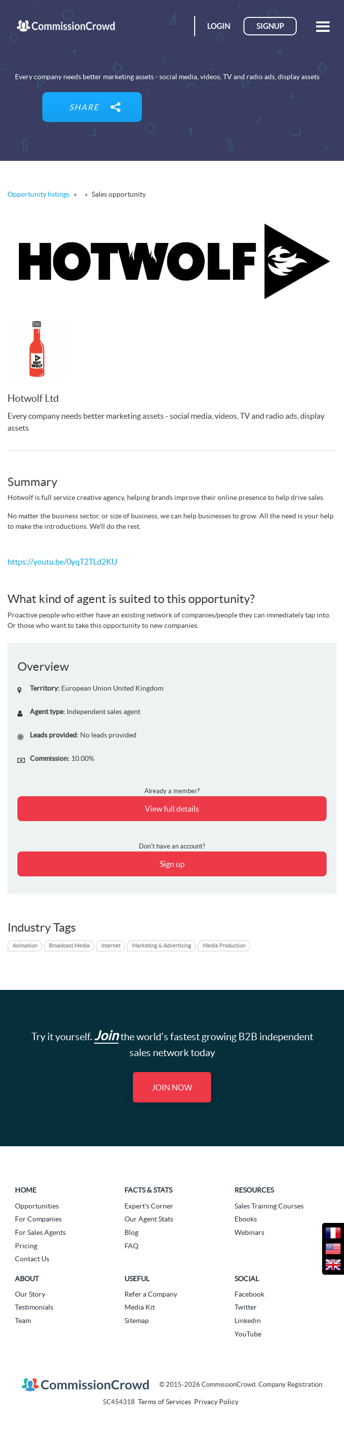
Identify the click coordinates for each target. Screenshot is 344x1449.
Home (25, 1190)
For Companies (38, 1219)
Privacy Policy (216, 1402)
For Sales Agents (40, 1232)
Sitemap (136, 1321)
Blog (131, 1232)
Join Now (172, 1087)
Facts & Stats (148, 1190)
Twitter (245, 1307)
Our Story (30, 1294)
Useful (136, 1279)
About (27, 1279)
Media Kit (139, 1307)
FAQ (131, 1246)
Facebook (249, 1294)
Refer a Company (150, 1294)
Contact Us (32, 1259)
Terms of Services (164, 1402)
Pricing (26, 1246)
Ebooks (245, 1219)
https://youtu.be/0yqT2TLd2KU (62, 561)
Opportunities (37, 1206)
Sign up (172, 863)
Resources (254, 1190)
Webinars (249, 1232)
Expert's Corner (148, 1206)
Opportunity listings (38, 194)
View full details (172, 808)
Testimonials (34, 1307)
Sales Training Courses (269, 1206)
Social (246, 1279)
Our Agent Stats (148, 1219)
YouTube (247, 1334)
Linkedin (247, 1321)
